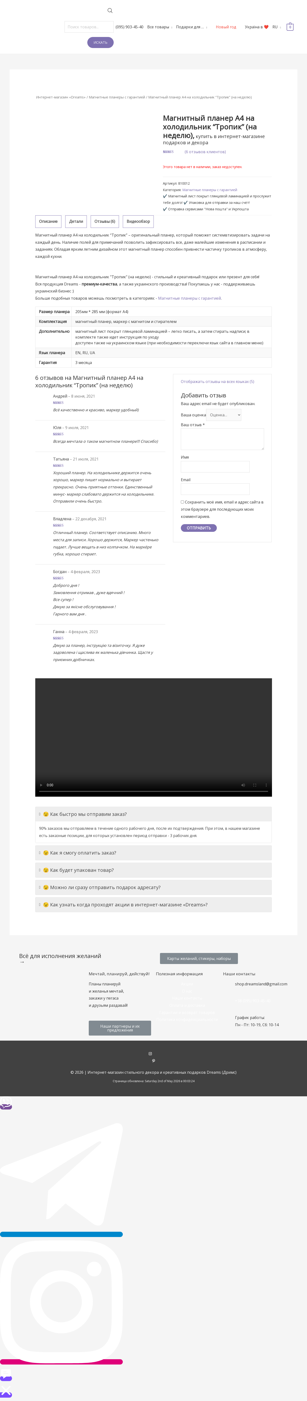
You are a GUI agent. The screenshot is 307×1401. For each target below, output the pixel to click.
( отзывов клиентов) (205, 151)
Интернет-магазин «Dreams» (61, 97)
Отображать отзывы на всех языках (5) (217, 381)
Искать (100, 42)
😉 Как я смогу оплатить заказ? (77, 852)
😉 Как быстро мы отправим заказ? (83, 814)
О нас (187, 991)
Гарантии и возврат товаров (187, 1012)
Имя (185, 457)
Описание (48, 221)
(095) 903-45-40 (129, 27)
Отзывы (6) (104, 221)
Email (185, 479)
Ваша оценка (193, 414)
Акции (187, 984)
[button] (199, 958)
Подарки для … (190, 27)
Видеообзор (138, 221)
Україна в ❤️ (257, 27)
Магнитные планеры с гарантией (117, 97)
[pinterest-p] (153, 1061)
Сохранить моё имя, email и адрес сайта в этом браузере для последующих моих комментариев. (222, 509)
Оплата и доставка (187, 1005)
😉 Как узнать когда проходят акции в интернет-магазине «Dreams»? (123, 904)
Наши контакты (187, 998)
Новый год (226, 27)
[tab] (48, 221)
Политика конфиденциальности (187, 1019)
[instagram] (153, 1054)
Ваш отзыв (193, 424)
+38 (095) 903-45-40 (253, 1000)
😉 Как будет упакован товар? (76, 870)
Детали (76, 221)
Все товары (158, 27)
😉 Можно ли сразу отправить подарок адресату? (99, 887)
